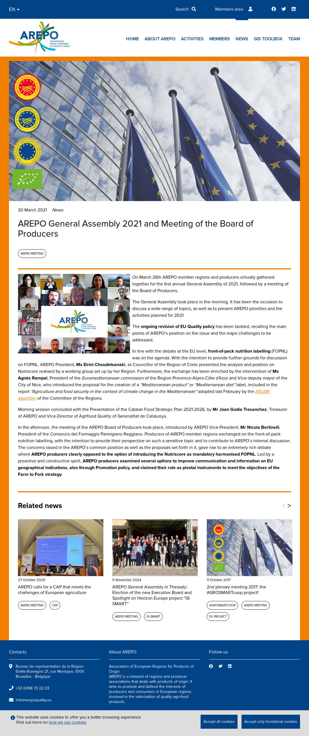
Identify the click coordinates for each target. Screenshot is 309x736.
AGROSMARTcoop (222, 605)
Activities (192, 39)
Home (132, 39)
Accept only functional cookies (270, 721)
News (242, 39)
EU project (218, 616)
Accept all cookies (219, 721)
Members (219, 39)
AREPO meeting (32, 253)
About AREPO (160, 39)
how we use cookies (67, 722)
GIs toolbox (268, 39)
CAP (55, 605)
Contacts (17, 652)
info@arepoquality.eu (34, 700)
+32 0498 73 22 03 (32, 688)
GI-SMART (153, 616)
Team (294, 39)
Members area (229, 9)
